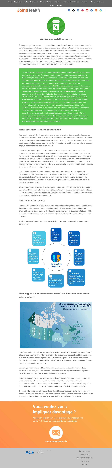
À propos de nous (84, 451)
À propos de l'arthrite (46, 2)
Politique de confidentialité (84, 458)
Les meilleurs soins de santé (71, 2)
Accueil (10, 2)
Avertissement (84, 454)
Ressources (100, 2)
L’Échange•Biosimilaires (31, 2)
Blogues (57, 2)
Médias (93, 2)
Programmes (18, 2)
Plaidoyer (84, 2)
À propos (52, 5)
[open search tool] (105, 11)
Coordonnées (84, 461)
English (59, 5)
